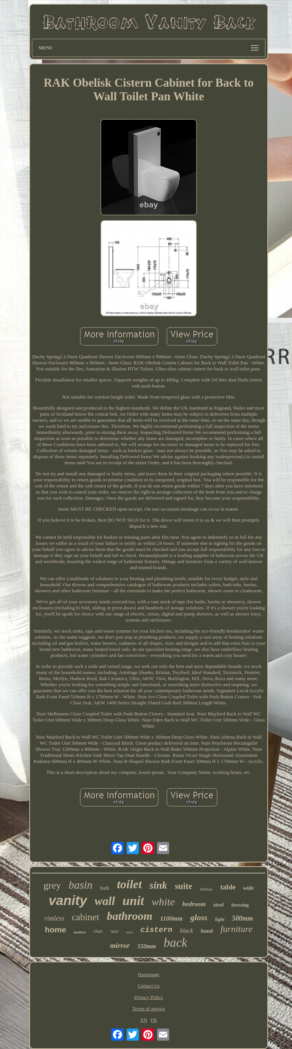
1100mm (171, 918)
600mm (206, 889)
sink (158, 885)
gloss (198, 917)
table (227, 887)
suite (183, 886)
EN (143, 1020)
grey (52, 885)
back (175, 942)
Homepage (148, 974)
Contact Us (149, 986)
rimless (54, 918)
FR (154, 1020)
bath (104, 888)
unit (133, 901)
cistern (156, 930)
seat (129, 932)
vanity (68, 900)
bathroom (129, 916)
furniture (236, 929)
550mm (146, 946)
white (163, 902)
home (55, 929)
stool (218, 905)
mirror (120, 945)
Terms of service (148, 1008)
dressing (240, 905)
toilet (129, 884)
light (220, 919)
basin (80, 885)
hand (207, 931)
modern (80, 932)
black (186, 930)
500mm (242, 918)
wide (248, 888)
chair (98, 931)
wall (105, 901)
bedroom (194, 904)
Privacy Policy (148, 997)
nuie (115, 931)
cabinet (85, 917)
